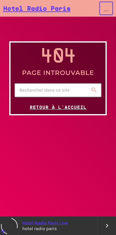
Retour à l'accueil (58, 107)
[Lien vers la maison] (37, 8)
